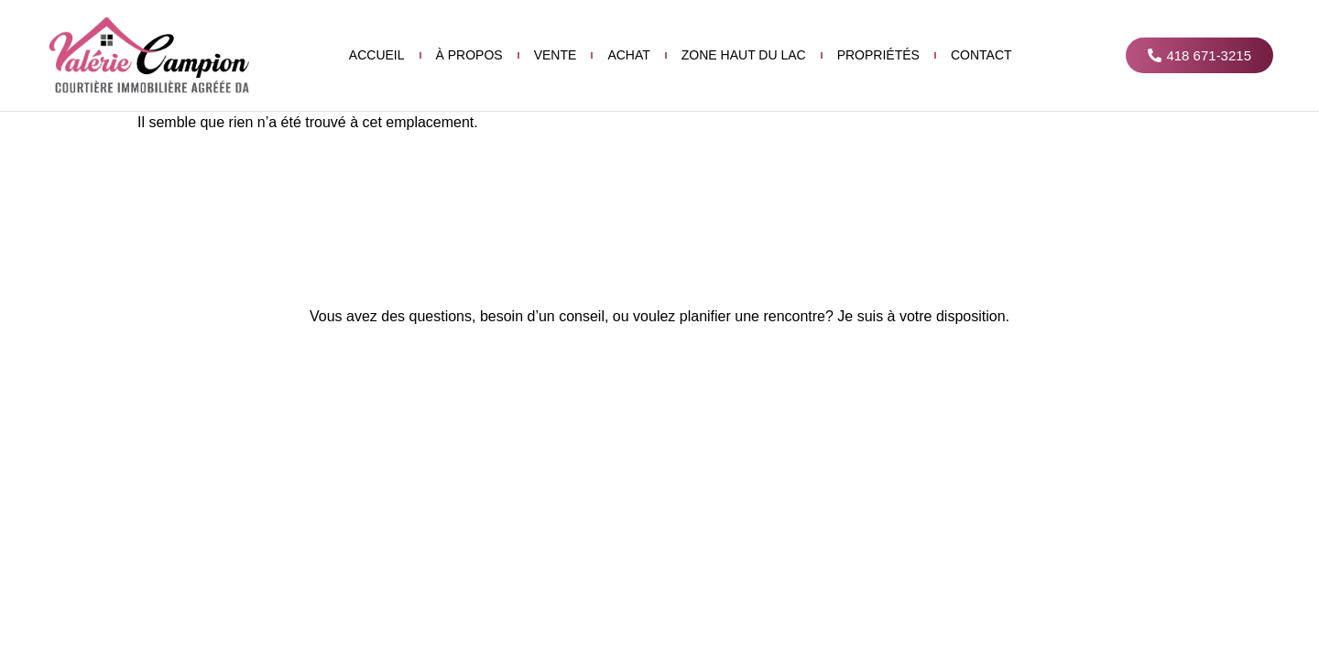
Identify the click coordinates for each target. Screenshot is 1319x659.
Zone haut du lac (743, 55)
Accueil (377, 55)
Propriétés (878, 55)
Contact (981, 55)
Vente (555, 55)
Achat (628, 55)
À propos (469, 55)
